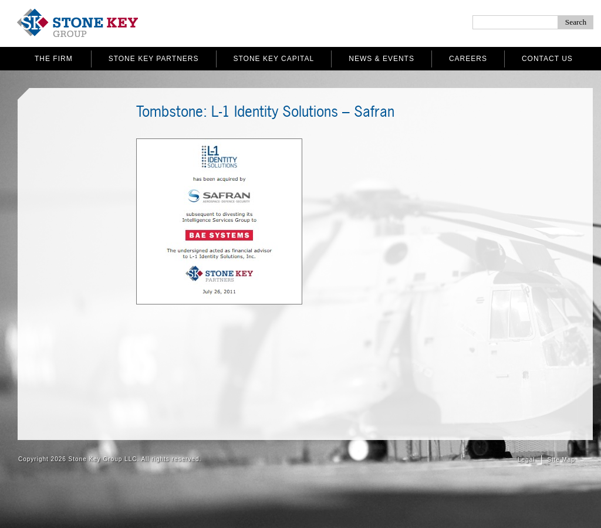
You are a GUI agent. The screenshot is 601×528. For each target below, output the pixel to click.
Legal (526, 459)
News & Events (381, 59)
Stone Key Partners (154, 59)
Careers (468, 59)
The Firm (54, 59)
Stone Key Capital (274, 59)
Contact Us (547, 59)
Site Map (561, 459)
